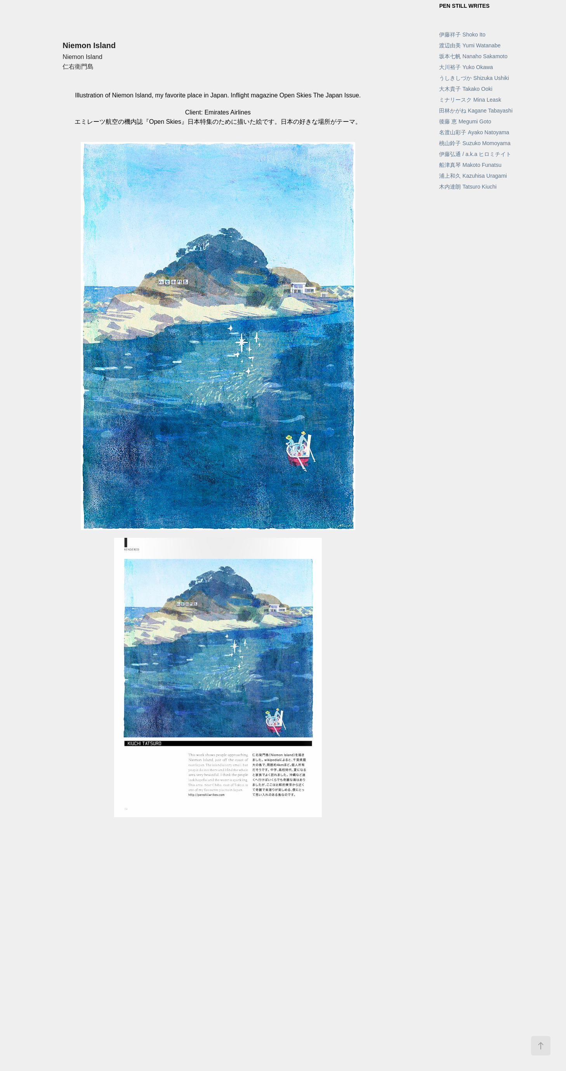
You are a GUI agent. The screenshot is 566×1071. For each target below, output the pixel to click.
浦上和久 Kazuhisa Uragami (473, 176)
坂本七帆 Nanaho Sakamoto (473, 56)
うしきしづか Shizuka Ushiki (474, 78)
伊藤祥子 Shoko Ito (462, 34)
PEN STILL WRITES (464, 6)
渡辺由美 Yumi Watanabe (469, 45)
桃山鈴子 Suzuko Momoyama (474, 143)
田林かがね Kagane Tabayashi (475, 110)
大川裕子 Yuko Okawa (466, 67)
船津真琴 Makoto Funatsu (470, 165)
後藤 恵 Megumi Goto (465, 121)
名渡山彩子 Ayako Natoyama (474, 132)
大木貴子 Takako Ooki (465, 89)
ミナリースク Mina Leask (470, 100)
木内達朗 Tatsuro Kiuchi (468, 187)
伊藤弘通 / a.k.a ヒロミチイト (475, 154)
